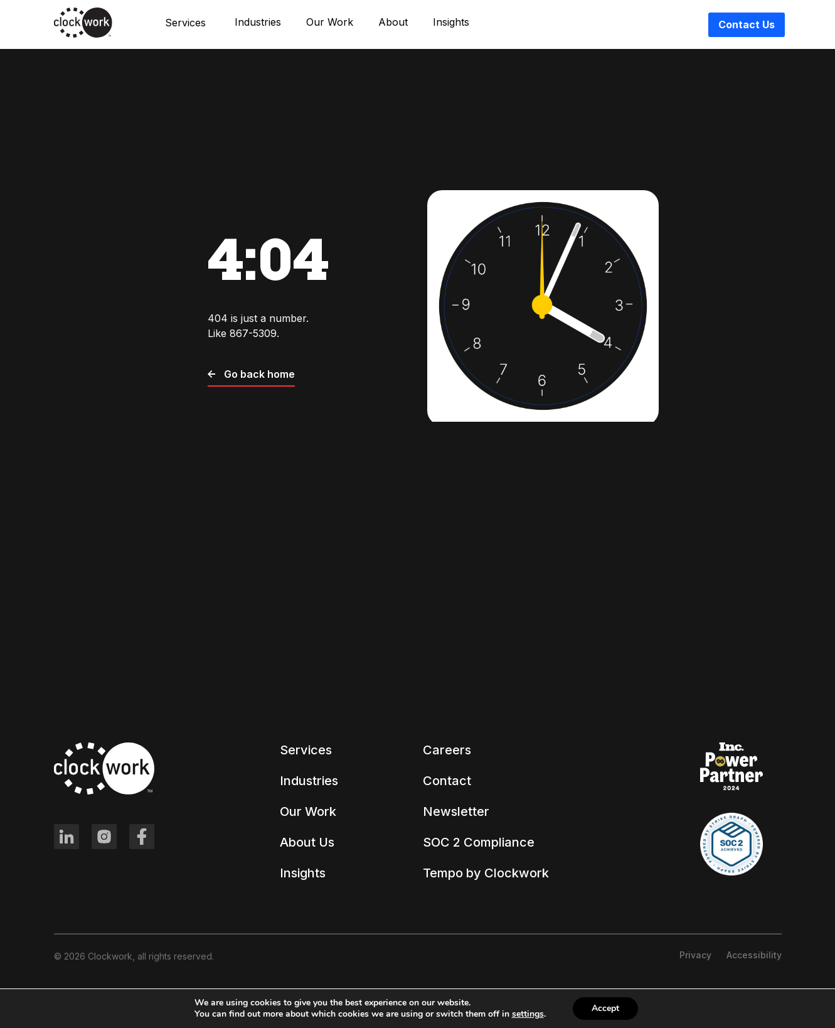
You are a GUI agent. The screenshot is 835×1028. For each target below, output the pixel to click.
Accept (605, 1008)
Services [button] (185, 22)
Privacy (695, 955)
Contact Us (746, 24)
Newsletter (456, 811)
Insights (451, 22)
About (393, 22)
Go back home (251, 374)
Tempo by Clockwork (486, 873)
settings (528, 1014)
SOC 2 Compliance (479, 842)
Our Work (329, 22)
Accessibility (754, 955)
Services (306, 750)
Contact (447, 780)
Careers (447, 750)
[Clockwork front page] (83, 35)
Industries (258, 22)
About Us (307, 842)
